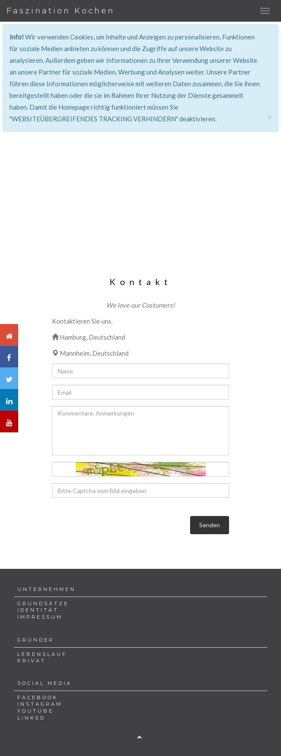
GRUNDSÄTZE (43, 603)
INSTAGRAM (39, 704)
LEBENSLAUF (42, 654)
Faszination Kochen (60, 11)
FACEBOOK (37, 697)
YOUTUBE (35, 711)
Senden (209, 525)
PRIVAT (31, 661)
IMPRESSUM (40, 617)
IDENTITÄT (37, 610)
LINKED (31, 718)
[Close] (269, 116)
